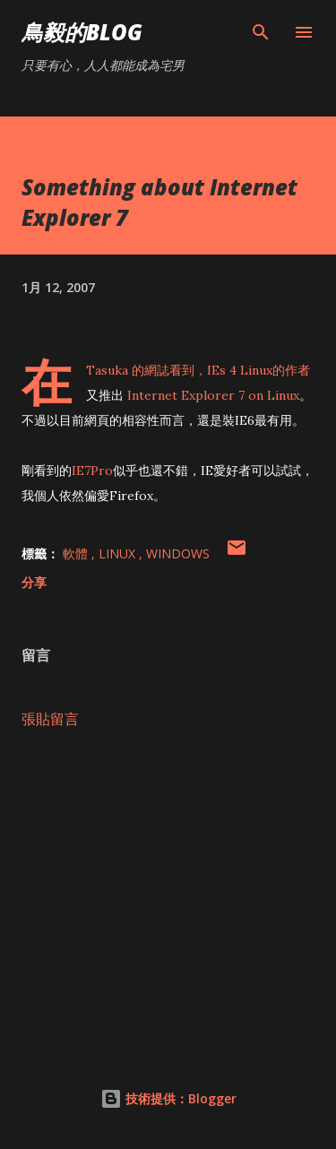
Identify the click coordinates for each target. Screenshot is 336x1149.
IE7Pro (92, 470)
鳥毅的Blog (82, 32)
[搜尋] (260, 32)
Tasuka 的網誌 (127, 370)
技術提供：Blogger (168, 1098)
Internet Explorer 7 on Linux (211, 395)
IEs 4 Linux (239, 370)
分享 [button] (34, 582)
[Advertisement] (168, 899)
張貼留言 (50, 719)
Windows (178, 553)
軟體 (77, 553)
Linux (119, 553)
